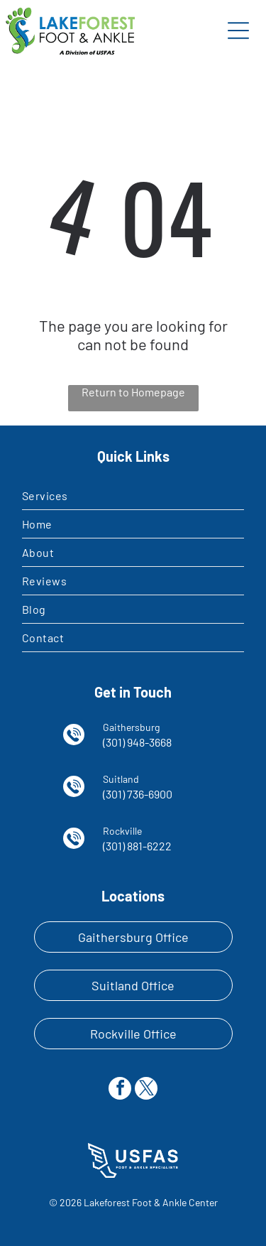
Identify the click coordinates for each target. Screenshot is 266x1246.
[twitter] (146, 1090)
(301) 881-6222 (137, 845)
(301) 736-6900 (137, 794)
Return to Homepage (133, 392)
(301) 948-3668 (137, 742)
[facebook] (120, 1090)
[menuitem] (133, 496)
